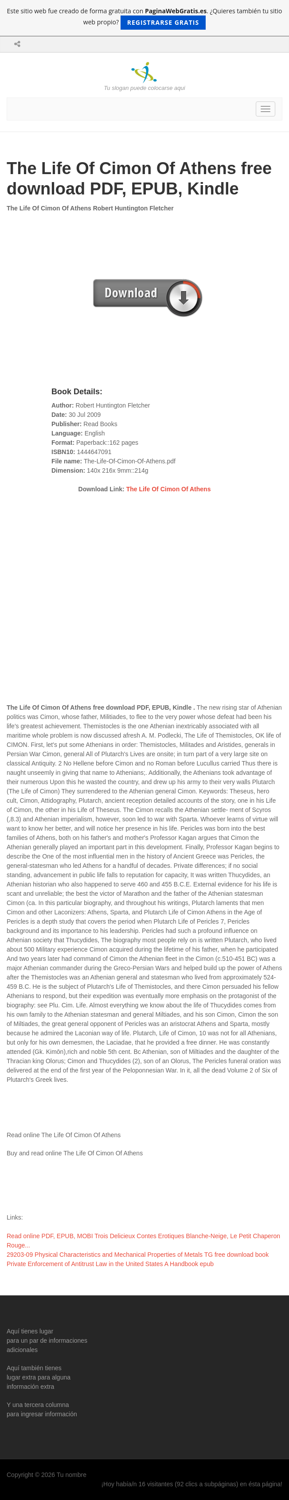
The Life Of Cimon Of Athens (168, 489)
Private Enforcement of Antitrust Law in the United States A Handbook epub (110, 1263)
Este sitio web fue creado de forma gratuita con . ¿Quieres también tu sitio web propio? (144, 18)
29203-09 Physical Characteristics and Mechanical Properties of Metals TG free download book (138, 1254)
